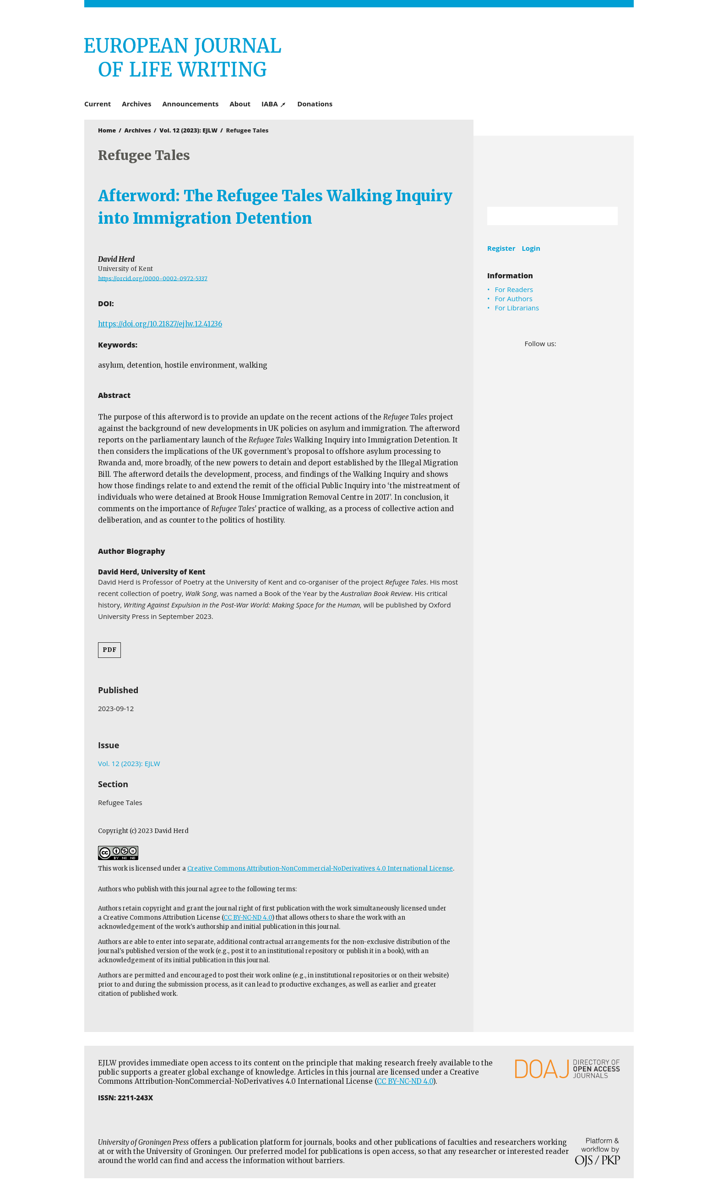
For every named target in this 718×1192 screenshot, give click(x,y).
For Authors (514, 298)
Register (501, 248)
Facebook (564, 343)
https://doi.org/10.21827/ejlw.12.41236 (160, 324)
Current (97, 103)
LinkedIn (576, 343)
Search (606, 216)
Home (107, 130)
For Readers (514, 289)
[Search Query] (541, 216)
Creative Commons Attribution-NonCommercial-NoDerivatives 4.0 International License (320, 868)
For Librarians (517, 307)
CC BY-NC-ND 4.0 (247, 918)
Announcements (190, 103)
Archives (136, 103)
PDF (109, 650)
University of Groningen (553, 171)
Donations (314, 103)
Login (531, 248)
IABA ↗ (273, 103)
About (240, 103)
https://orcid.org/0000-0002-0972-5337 (152, 278)
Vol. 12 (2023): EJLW (188, 130)
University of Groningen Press (492, 55)
